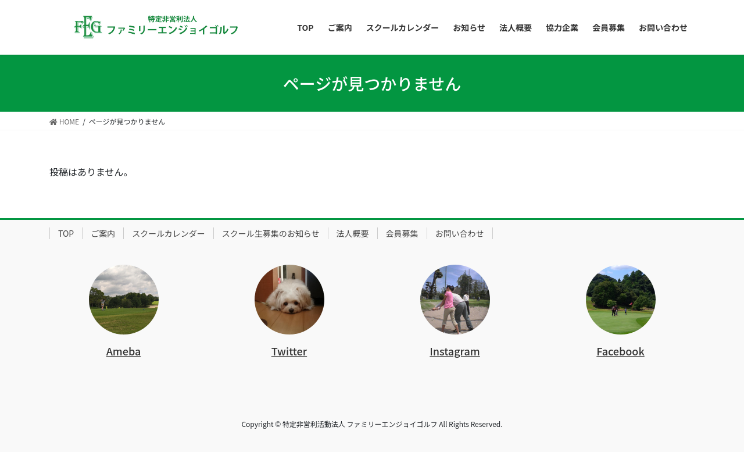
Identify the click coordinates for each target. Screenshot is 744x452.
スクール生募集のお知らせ (271, 233)
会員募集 (402, 233)
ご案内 (103, 233)
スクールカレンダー (168, 233)
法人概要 (353, 233)
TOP (66, 233)
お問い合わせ (459, 233)
